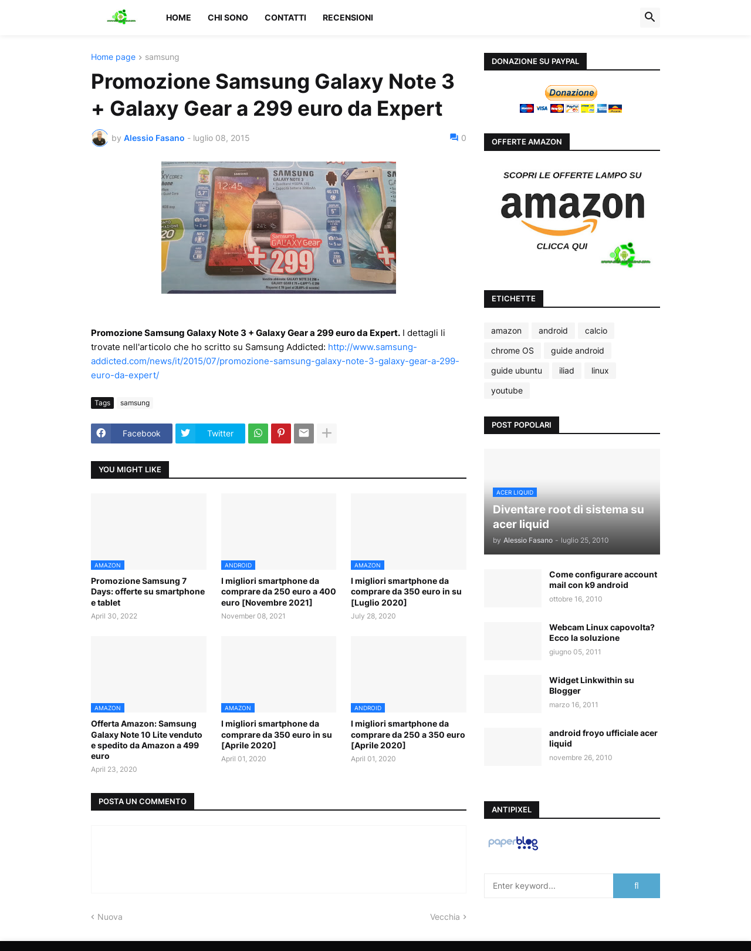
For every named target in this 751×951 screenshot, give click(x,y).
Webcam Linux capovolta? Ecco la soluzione (602, 632)
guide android (577, 350)
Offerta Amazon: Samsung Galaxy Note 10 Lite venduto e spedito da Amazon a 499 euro (146, 739)
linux (600, 370)
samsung (162, 57)
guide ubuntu (516, 370)
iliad (566, 370)
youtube (507, 390)
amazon (506, 330)
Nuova (110, 917)
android (553, 330)
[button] (650, 18)
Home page (113, 57)
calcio (596, 330)
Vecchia (445, 917)
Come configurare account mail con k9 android (603, 579)
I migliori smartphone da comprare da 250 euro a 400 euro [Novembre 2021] (278, 591)
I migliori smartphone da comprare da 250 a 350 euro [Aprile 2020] (408, 734)
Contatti (285, 17)
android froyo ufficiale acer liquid (603, 738)
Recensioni (348, 17)
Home (178, 17)
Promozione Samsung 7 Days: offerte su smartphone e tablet (148, 591)
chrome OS (512, 350)
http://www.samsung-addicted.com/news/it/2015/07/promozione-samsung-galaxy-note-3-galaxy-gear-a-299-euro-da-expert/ (275, 361)
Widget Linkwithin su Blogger (591, 685)
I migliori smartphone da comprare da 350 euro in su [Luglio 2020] (406, 591)
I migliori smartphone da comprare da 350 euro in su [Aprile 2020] (276, 734)
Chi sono (228, 17)
